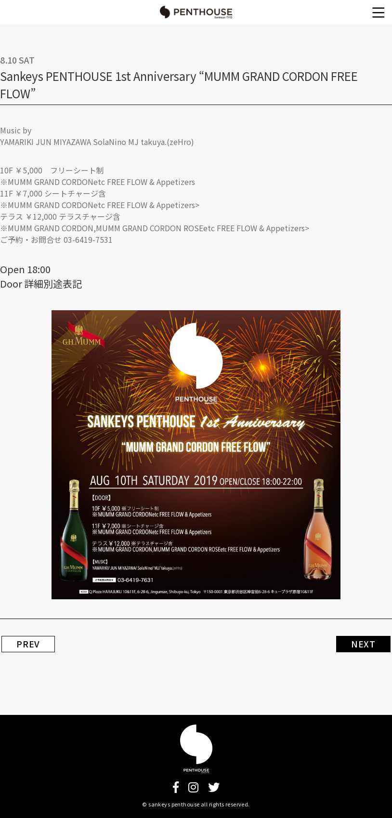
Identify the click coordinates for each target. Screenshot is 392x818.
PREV (28, 644)
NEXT (363, 644)
